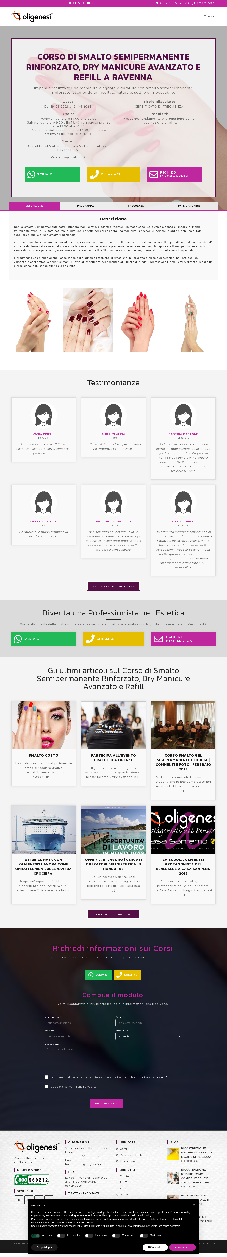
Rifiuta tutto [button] (155, 1247)
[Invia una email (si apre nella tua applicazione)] (93, 3)
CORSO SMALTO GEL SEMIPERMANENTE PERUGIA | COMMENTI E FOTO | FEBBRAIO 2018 (183, 765)
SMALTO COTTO (43, 759)
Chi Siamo (127, 1179)
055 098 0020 (90, 1159)
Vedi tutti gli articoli (113, 917)
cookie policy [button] (144, 1215)
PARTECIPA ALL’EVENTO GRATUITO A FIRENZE (113, 761)
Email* (119, 1020)
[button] (194, 1205)
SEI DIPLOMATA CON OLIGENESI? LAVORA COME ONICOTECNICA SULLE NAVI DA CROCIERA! (43, 870)
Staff (123, 1186)
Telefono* (51, 1034)
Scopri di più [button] (44, 1247)
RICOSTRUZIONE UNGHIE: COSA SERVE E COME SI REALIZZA (196, 1156)
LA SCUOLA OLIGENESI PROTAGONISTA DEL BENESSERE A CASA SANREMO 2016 (183, 870)
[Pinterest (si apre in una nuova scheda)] (79, 3)
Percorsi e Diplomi (133, 1158)
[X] (19, 1203)
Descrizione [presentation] (34, 209)
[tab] (34, 209)
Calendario (127, 1164)
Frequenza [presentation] (136, 209)
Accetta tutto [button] (182, 1247)
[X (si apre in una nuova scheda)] (70, 3)
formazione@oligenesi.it (83, 1167)
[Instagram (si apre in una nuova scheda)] (84, 3)
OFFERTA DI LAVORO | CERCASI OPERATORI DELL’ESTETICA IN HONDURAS (113, 867)
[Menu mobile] (210, 18)
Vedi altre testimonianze (113, 589)
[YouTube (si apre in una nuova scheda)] (88, 3)
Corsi (123, 1152)
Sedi (123, 1192)
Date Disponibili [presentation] (189, 209)
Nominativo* (53, 1020)
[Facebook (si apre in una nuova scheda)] (74, 3)
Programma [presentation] (85, 209)
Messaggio (52, 1047)
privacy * (161, 1080)
